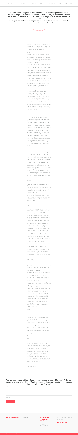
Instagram (25, 419)
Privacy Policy (22, 434)
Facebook (25, 417)
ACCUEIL (34, 3)
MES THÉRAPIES (52, 3)
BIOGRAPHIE (42, 3)
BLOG (60, 3)
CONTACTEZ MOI (68, 3)
